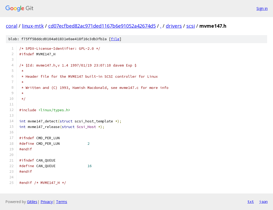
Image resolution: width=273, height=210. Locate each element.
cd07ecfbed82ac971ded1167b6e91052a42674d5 (102, 26)
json (263, 201)
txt (250, 201)
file (115, 39)
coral (11, 26)
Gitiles (32, 201)
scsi (190, 26)
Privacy (47, 201)
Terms (61, 201)
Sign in (262, 8)
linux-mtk (33, 26)
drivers (174, 26)
